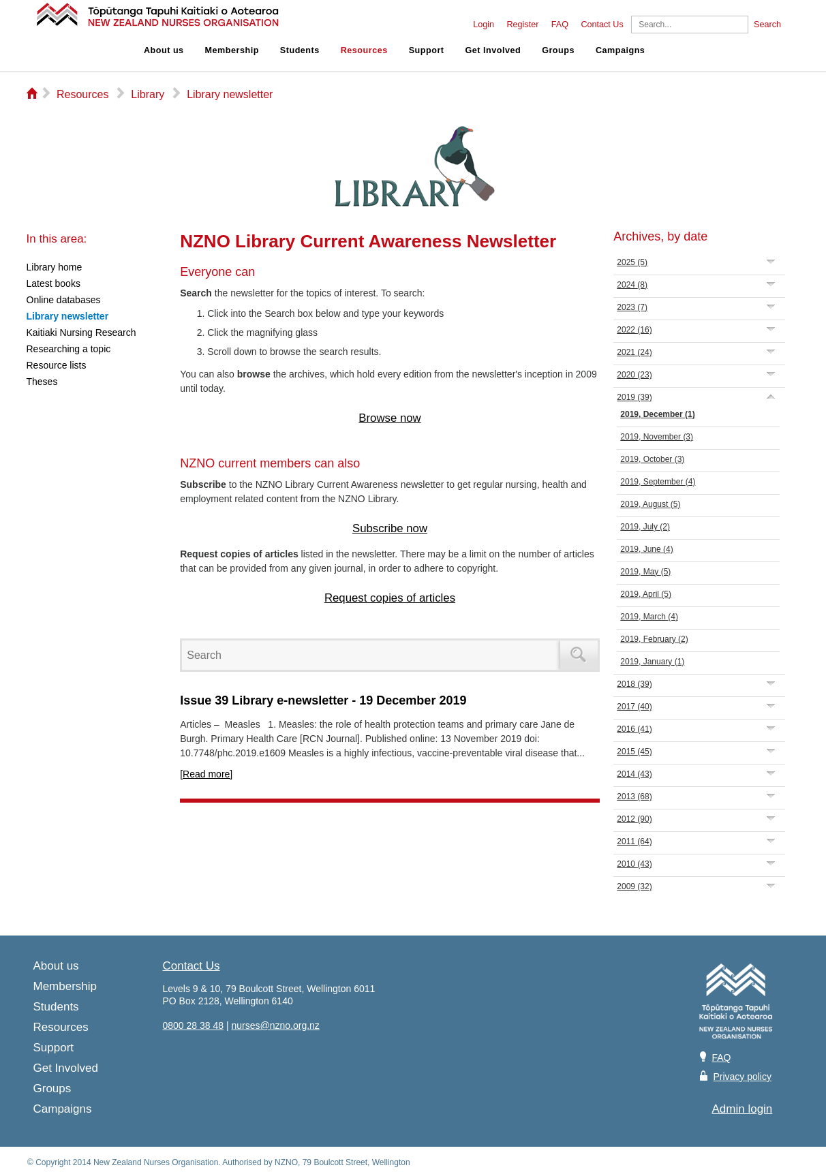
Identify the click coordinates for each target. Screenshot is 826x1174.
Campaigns (620, 50)
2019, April (645, 594)
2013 (634, 796)
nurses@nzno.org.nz (275, 1025)
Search (767, 24)
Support (426, 50)
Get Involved (493, 50)
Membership (232, 50)
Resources (364, 50)
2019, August (650, 504)
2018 (634, 684)
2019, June (646, 549)
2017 (634, 706)
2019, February (654, 639)
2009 (634, 886)
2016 (634, 729)
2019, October (652, 459)
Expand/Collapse (771, 261)
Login (483, 24)
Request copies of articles (389, 597)
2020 (634, 375)
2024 (632, 285)
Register (522, 24)
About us (164, 50)
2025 (632, 262)
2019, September (657, 481)
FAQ (559, 24)
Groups (558, 50)
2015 (634, 751)
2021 (634, 352)
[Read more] (206, 774)
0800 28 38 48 (193, 1025)
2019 (634, 397)
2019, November (656, 437)
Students (300, 50)
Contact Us (602, 24)
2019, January (652, 661)
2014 (634, 774)
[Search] (689, 24)
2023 (632, 307)
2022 (634, 330)
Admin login (742, 1108)
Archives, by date (660, 236)
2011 (634, 841)
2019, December (657, 414)
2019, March (649, 616)
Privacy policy (742, 1076)
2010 (634, 864)
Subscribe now (389, 528)
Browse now (389, 418)
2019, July (645, 526)
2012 (634, 819)
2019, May (645, 571)
